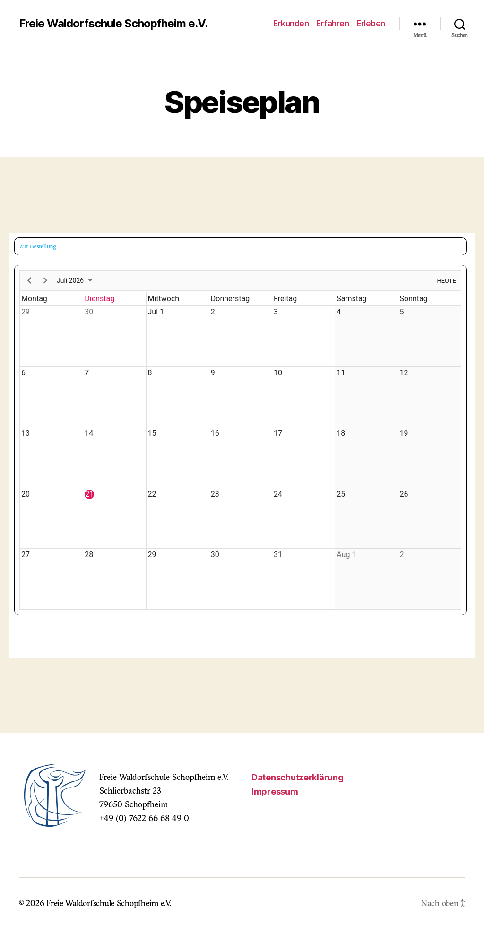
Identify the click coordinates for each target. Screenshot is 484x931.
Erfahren (332, 23)
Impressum (274, 791)
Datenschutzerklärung (297, 777)
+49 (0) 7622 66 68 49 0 (144, 819)
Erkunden (291, 23)
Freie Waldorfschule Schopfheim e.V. (113, 23)
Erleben (370, 23)
